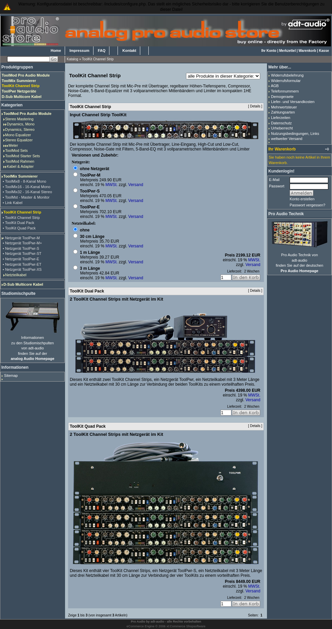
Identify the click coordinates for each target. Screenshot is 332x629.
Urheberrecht (282, 128)
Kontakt (129, 50)
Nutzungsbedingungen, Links (295, 133)
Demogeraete (282, 97)
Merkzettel (287, 51)
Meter (13, 145)
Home (55, 50)
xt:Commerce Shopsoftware (185, 626)
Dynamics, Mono (21, 124)
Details (255, 106)
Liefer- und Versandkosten (292, 102)
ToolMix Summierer (20, 176)
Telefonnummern (285, 91)
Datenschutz (281, 123)
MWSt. (111, 184)
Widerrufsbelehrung (287, 75)
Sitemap (11, 375)
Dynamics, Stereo (20, 129)
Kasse (324, 51)
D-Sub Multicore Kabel (23, 284)
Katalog (72, 59)
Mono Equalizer (18, 135)
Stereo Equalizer (19, 140)
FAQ (102, 50)
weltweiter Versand (286, 139)
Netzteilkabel (15, 275)
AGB (274, 86)
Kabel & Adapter (20, 166)
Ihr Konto (268, 51)
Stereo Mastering (19, 119)
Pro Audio (138, 621)
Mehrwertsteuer (284, 107)
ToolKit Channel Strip (97, 59)
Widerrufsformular (285, 81)
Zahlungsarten (283, 112)
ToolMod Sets (16, 150)
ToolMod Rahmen (19, 161)
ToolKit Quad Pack (88, 426)
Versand (135, 184)
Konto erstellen (302, 199)
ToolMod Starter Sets (22, 156)
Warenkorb (307, 51)
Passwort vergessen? (307, 205)
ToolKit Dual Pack (87, 291)
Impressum (79, 50)
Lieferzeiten (280, 118)
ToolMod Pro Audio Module (27, 113)
